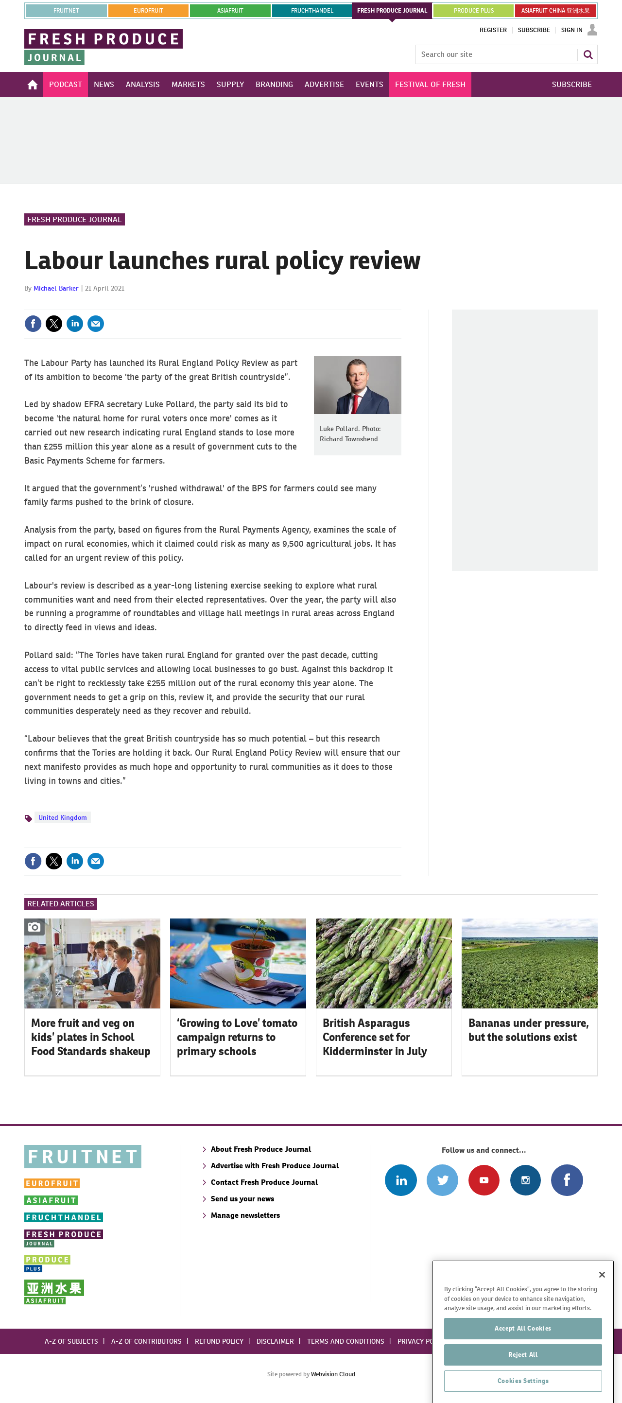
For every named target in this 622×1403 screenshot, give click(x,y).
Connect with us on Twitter (442, 1180)
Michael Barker (56, 288)
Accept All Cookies (523, 1354)
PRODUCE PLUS (474, 11)
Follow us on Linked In (400, 1180)
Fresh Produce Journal (74, 219)
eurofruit (148, 11)
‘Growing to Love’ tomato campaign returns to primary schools (237, 1037)
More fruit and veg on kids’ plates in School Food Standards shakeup (91, 1037)
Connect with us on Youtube (484, 1180)
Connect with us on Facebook (567, 1180)
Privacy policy (422, 1341)
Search (588, 54)
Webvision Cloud (333, 1374)
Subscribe (534, 30)
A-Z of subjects (71, 1341)
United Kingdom (62, 817)
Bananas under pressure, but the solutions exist (528, 1030)
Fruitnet (66, 11)
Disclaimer (275, 1341)
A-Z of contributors (146, 1341)
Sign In (572, 30)
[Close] (602, 1300)
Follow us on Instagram (525, 1180)
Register (493, 30)
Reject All (523, 1380)
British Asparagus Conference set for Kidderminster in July (375, 1037)
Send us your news (242, 1199)
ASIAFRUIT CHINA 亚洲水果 (555, 11)
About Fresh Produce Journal (261, 1149)
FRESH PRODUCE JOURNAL (392, 11)
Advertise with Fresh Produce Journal (275, 1166)
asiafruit (230, 11)
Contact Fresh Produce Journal (264, 1182)
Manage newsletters (245, 1215)
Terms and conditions (345, 1341)
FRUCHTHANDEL (312, 11)
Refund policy (219, 1341)
